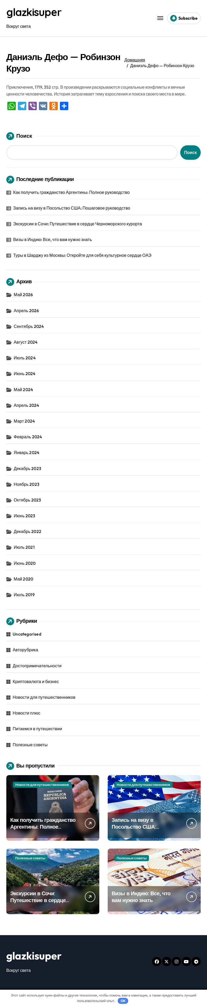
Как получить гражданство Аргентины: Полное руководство (71, 192)
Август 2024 (26, 342)
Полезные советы (30, 744)
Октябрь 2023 (27, 500)
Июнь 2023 (24, 515)
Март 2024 (24, 421)
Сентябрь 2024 (29, 326)
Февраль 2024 (28, 436)
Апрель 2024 (26, 405)
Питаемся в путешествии (37, 728)
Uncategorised (27, 634)
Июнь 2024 (24, 373)
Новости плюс (26, 713)
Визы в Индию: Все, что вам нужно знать (52, 239)
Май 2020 (23, 579)
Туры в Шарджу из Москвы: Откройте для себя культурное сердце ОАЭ (82, 255)
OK (123, 1001)
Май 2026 (23, 294)
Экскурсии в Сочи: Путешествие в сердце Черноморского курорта (77, 223)
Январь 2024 (26, 452)
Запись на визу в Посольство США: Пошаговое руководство (71, 208)
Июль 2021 (24, 547)
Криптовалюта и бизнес (36, 681)
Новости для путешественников (44, 697)
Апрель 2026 (26, 310)
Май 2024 (23, 389)
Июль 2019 (24, 594)
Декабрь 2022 (27, 531)
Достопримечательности (37, 665)
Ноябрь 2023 (26, 484)
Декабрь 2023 (27, 468)
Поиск (19, 136)
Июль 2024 (25, 357)
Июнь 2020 (24, 563)
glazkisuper (33, 12)
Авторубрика (25, 649)
